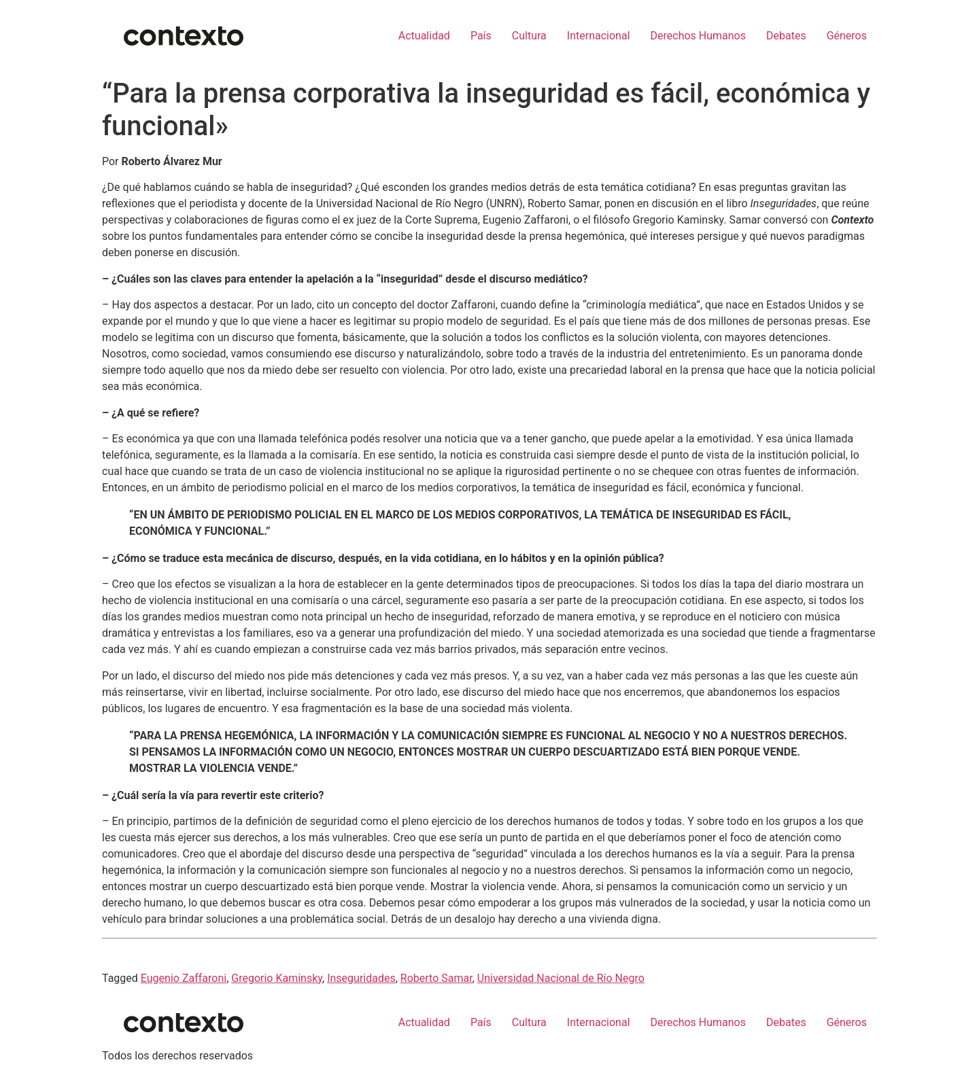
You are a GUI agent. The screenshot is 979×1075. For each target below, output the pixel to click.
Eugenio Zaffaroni (183, 978)
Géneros (847, 35)
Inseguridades (361, 978)
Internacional (598, 35)
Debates (786, 35)
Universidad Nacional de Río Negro (561, 978)
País (481, 35)
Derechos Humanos (698, 35)
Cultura (529, 35)
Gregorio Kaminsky (276, 978)
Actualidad (424, 35)
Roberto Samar (436, 978)
